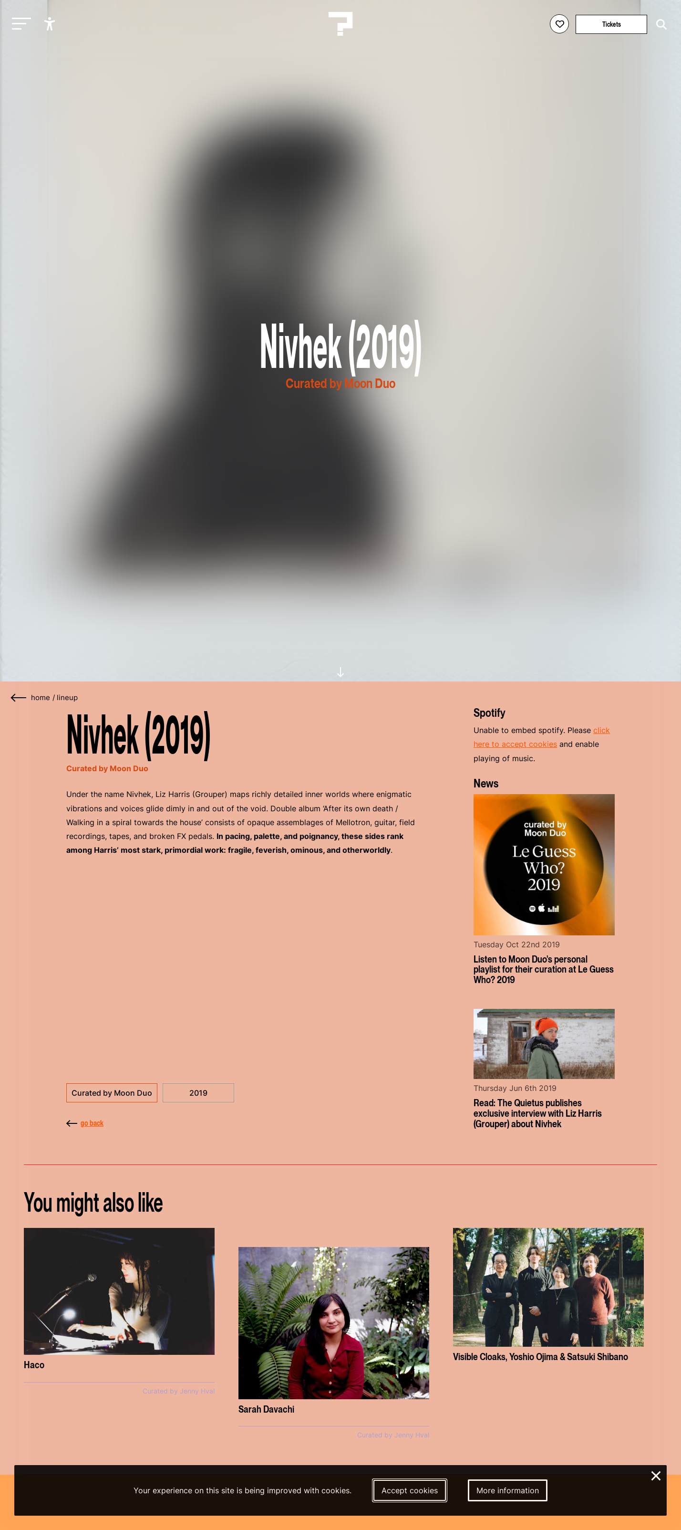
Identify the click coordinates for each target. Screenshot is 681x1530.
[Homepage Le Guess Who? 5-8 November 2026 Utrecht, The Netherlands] (340, 24)
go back (84, 1123)
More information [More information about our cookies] (507, 1490)
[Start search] (659, 24)
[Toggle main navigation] (19, 24)
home (40, 697)
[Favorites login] (559, 23)
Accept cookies (410, 1490)
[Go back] (19, 698)
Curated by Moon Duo (112, 1093)
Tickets (611, 24)
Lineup (67, 697)
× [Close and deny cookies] (656, 1474)
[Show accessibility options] (50, 23)
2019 (198, 1093)
